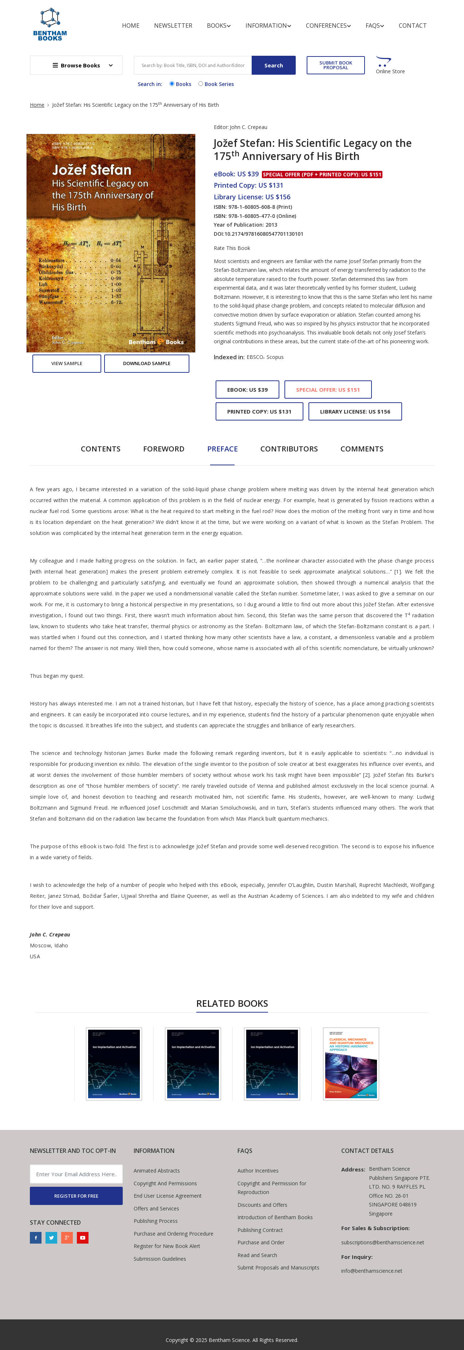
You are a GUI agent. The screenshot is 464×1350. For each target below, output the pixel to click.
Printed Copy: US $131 (259, 411)
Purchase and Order (260, 1242)
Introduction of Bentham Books (275, 1217)
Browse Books (76, 65)
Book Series (215, 84)
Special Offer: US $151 (328, 389)
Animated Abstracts (157, 1170)
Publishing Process (156, 1220)
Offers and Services (156, 1208)
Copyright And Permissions (165, 1183)
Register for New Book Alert (167, 1246)
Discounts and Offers (262, 1204)
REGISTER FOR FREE (76, 1196)
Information (268, 25)
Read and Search (257, 1255)
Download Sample (146, 363)
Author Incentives (258, 1170)
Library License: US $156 (355, 411)
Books (219, 25)
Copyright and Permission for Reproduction (271, 1188)
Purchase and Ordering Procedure (173, 1233)
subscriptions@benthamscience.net (382, 1242)
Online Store (390, 71)
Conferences (328, 25)
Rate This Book (232, 248)
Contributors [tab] (289, 449)
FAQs (375, 25)
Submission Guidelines (160, 1258)
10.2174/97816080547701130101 (263, 233)
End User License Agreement (168, 1195)
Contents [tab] (101, 449)
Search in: (150, 84)
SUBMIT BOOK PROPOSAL (335, 65)
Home (130, 25)
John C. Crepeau (248, 127)
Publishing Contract (260, 1229)
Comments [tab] (362, 449)
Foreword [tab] (164, 449)
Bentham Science (229, 1340)
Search (273, 65)
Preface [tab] (222, 449)
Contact (413, 25)
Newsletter (173, 25)
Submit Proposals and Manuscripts (278, 1267)
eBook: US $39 (247, 389)
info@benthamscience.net (371, 1270)
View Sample (66, 363)
